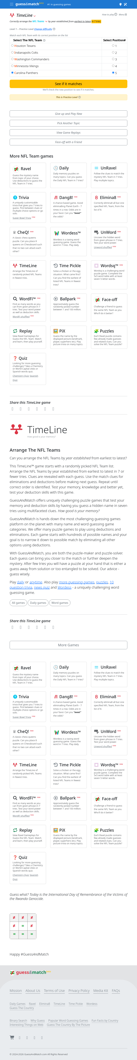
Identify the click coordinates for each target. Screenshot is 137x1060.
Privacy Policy (79, 990)
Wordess (64, 587)
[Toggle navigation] (11, 4)
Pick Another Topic (68, 123)
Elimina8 (44, 1004)
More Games (68, 645)
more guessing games (76, 582)
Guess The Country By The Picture (68, 1025)
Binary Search (18, 1020)
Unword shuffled (103, 247)
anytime (36, 582)
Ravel (32, 1004)
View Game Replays (68, 133)
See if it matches (68, 83)
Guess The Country (22, 1008)
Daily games (38, 603)
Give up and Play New (68, 114)
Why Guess (38, 1020)
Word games (59, 603)
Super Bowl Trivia (22, 217)
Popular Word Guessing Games (68, 1020)
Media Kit (100, 990)
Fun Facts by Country (105, 1020)
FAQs (116, 990)
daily (20, 582)
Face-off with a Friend (68, 142)
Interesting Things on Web (26, 1025)
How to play (110, 14)
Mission (16, 990)
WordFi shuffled (21, 316)
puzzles (102, 582)
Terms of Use (54, 990)
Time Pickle (76, 1004)
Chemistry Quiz (21, 375)
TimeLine (59, 1004)
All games (18, 603)
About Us (32, 990)
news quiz (42, 587)
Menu (123, 14)
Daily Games (17, 1004)
